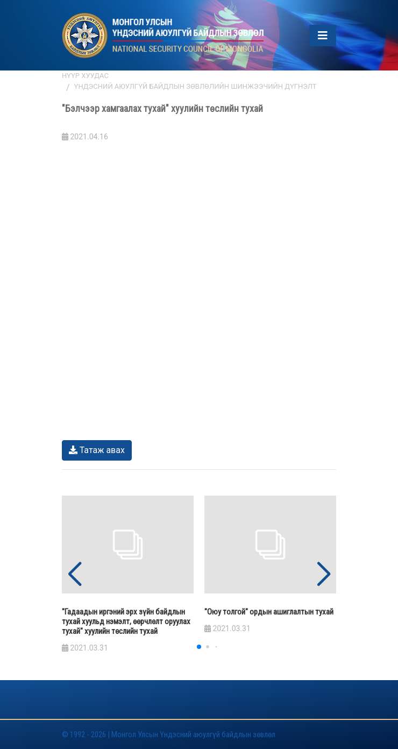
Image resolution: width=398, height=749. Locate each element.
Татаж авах (97, 450)
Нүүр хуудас (85, 76)
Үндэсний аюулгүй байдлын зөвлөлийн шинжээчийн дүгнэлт (195, 86)
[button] (323, 575)
